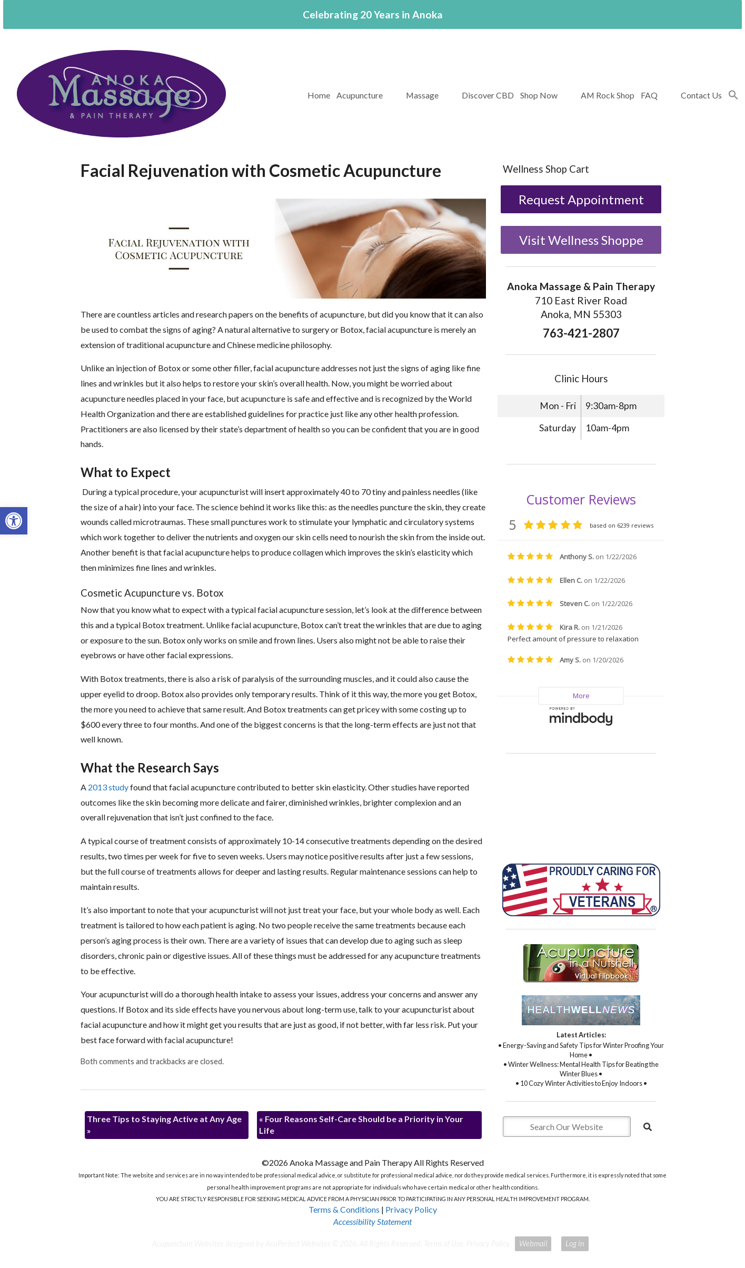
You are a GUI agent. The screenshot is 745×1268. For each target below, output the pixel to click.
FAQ (649, 95)
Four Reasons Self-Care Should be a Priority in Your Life (361, 1124)
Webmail (533, 1243)
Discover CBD (488, 95)
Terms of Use (443, 1243)
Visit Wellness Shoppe (581, 239)
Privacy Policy (411, 1209)
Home (318, 95)
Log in (574, 1243)
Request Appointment (581, 199)
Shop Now (539, 95)
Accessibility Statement (372, 1221)
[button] (733, 95)
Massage (422, 95)
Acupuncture (359, 95)
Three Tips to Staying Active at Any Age (164, 1124)
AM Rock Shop (607, 95)
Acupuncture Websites (188, 1243)
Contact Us (701, 95)
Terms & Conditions (344, 1209)
